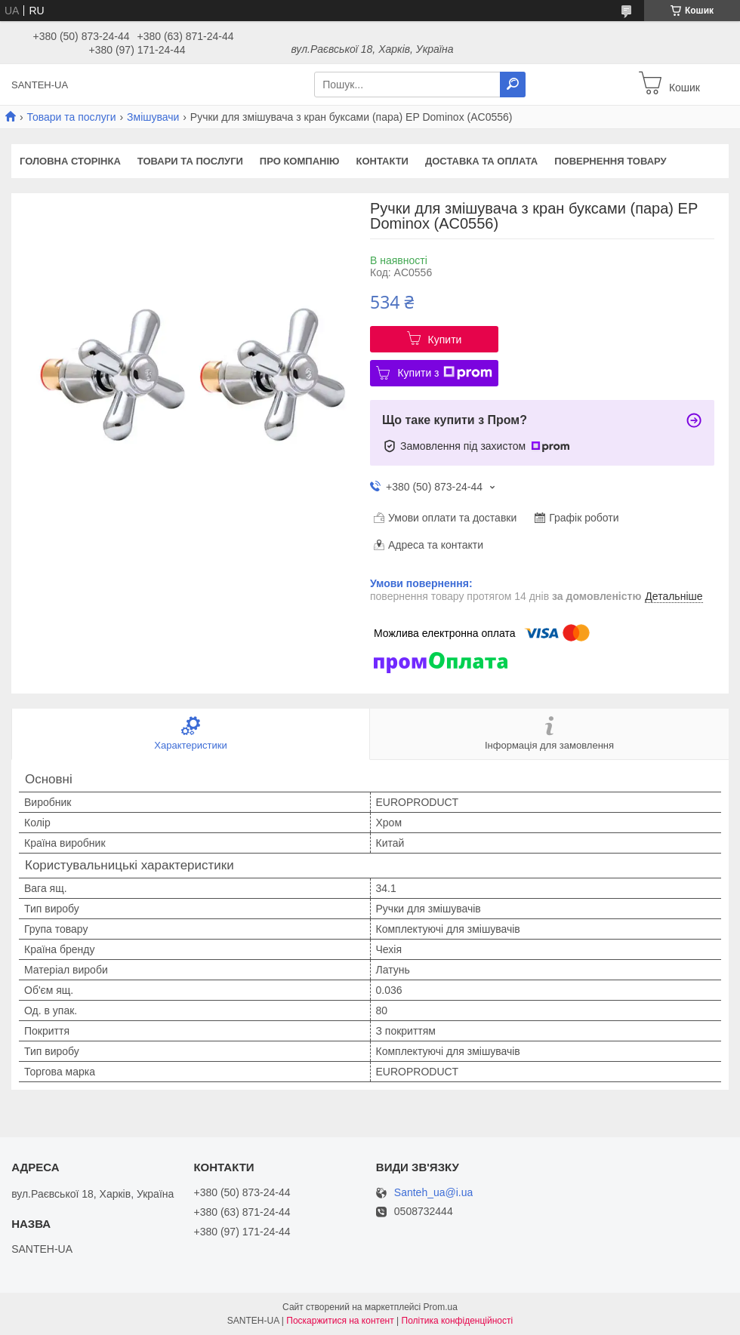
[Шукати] (513, 84)
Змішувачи (153, 117)
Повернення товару (610, 161)
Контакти (382, 161)
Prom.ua (441, 1307)
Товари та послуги (71, 117)
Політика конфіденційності (457, 1320)
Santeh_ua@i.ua (433, 1192)
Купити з (444, 373)
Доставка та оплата (481, 161)
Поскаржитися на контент (339, 1320)
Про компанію (300, 161)
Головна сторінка (70, 161)
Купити (445, 340)
